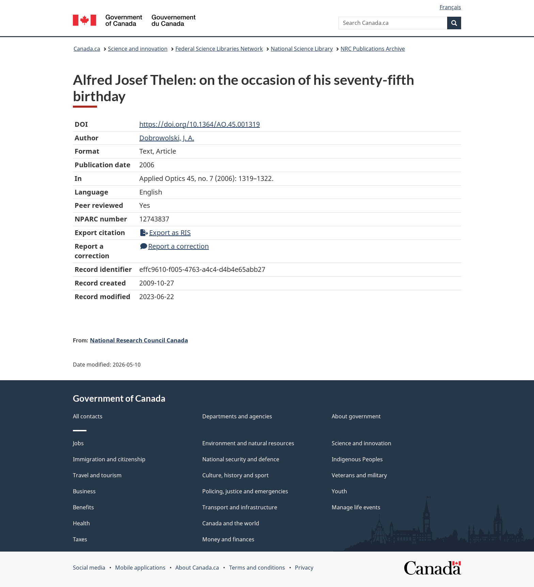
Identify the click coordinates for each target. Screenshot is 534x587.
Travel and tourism (97, 475)
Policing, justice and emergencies (245, 491)
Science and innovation (138, 48)
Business (84, 491)
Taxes (80, 539)
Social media (89, 567)
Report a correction (174, 246)
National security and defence (240, 459)
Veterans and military (359, 475)
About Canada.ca (197, 567)
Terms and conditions (257, 567)
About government (356, 416)
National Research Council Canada (139, 340)
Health (81, 523)
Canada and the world (230, 523)
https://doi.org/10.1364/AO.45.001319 (199, 124)
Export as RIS (165, 232)
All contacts (88, 416)
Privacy (304, 567)
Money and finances (228, 539)
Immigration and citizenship (109, 459)
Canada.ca (87, 48)
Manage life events (356, 507)
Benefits (83, 507)
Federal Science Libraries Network (219, 48)
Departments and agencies (237, 416)
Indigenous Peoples (357, 459)
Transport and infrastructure (239, 507)
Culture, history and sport (235, 475)
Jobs (78, 443)
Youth (339, 491)
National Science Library (302, 48)
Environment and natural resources (248, 443)
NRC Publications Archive (373, 48)
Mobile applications (140, 567)
